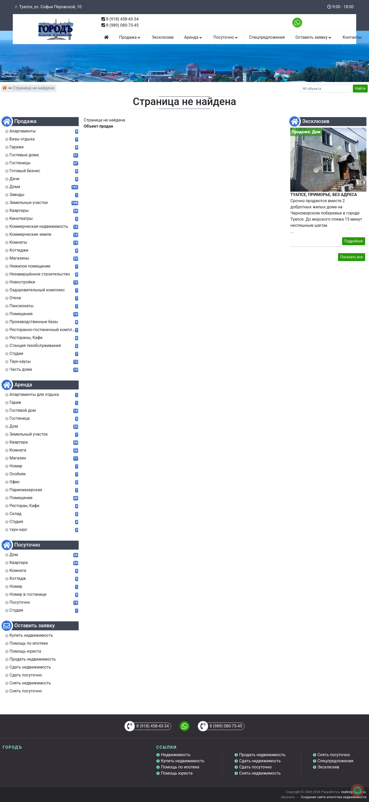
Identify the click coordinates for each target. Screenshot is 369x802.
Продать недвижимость (262, 754)
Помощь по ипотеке (180, 767)
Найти (360, 88)
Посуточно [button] (226, 37)
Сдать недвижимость (260, 760)
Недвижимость (175, 754)
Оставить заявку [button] (313, 37)
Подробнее (353, 241)
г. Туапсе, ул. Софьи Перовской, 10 (48, 6)
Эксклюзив (162, 37)
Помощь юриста (176, 773)
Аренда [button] (193, 37)
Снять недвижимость (260, 773)
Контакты (352, 37)
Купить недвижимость (182, 760)
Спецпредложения (267, 37)
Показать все (351, 257)
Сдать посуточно (255, 767)
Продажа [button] (130, 37)
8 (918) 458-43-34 (122, 19)
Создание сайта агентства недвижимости (333, 797)
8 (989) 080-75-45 (122, 25)
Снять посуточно (333, 754)
